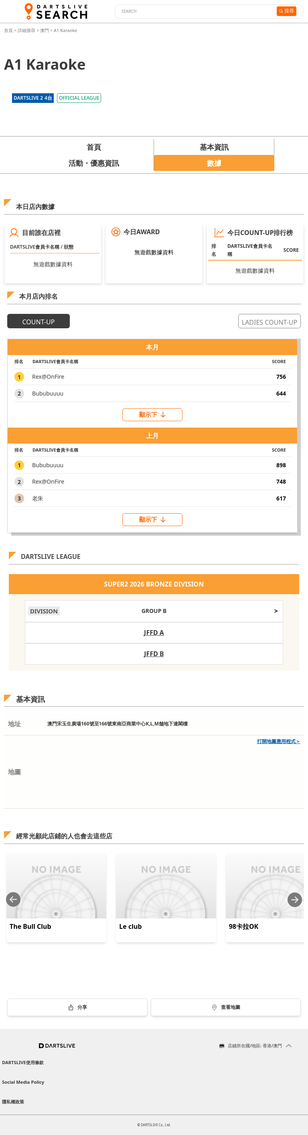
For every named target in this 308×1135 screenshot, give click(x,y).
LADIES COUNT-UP (269, 322)
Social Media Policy (23, 1082)
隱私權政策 (13, 1102)
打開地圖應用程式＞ (278, 741)
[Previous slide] (13, 899)
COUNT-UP (38, 321)
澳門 (44, 30)
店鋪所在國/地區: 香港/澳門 (255, 1046)
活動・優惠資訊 (94, 163)
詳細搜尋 (27, 30)
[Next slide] (295, 899)
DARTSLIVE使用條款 (23, 1062)
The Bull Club (30, 926)
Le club (130, 926)
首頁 (9, 30)
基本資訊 (214, 147)
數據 (214, 163)
